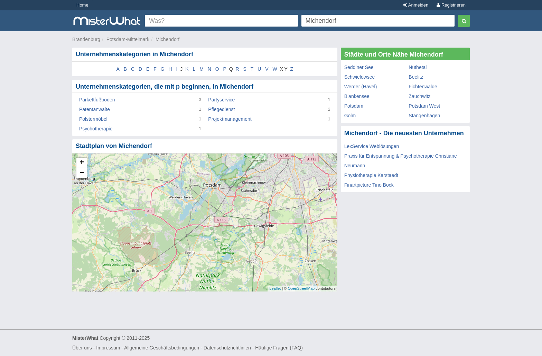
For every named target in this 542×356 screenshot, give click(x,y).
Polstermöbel (93, 119)
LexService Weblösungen (371, 146)
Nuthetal (418, 67)
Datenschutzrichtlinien (227, 347)
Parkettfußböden (97, 99)
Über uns (82, 347)
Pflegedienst (221, 109)
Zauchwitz (419, 96)
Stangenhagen (424, 115)
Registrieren (451, 5)
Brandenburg (86, 39)
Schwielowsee (359, 77)
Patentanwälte (94, 109)
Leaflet (275, 288)
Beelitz (416, 77)
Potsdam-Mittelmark (127, 39)
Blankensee (357, 96)
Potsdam (353, 106)
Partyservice (221, 99)
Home (82, 5)
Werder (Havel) (360, 86)
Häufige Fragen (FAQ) (279, 347)
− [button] (82, 173)
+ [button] (82, 163)
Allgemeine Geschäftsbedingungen (161, 347)
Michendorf (167, 39)
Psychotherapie (96, 128)
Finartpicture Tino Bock (369, 185)
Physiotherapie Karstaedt (371, 175)
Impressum (108, 347)
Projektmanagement (229, 119)
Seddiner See (359, 67)
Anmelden (415, 5)
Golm (350, 115)
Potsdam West (424, 106)
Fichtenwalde (423, 86)
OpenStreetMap (301, 288)
